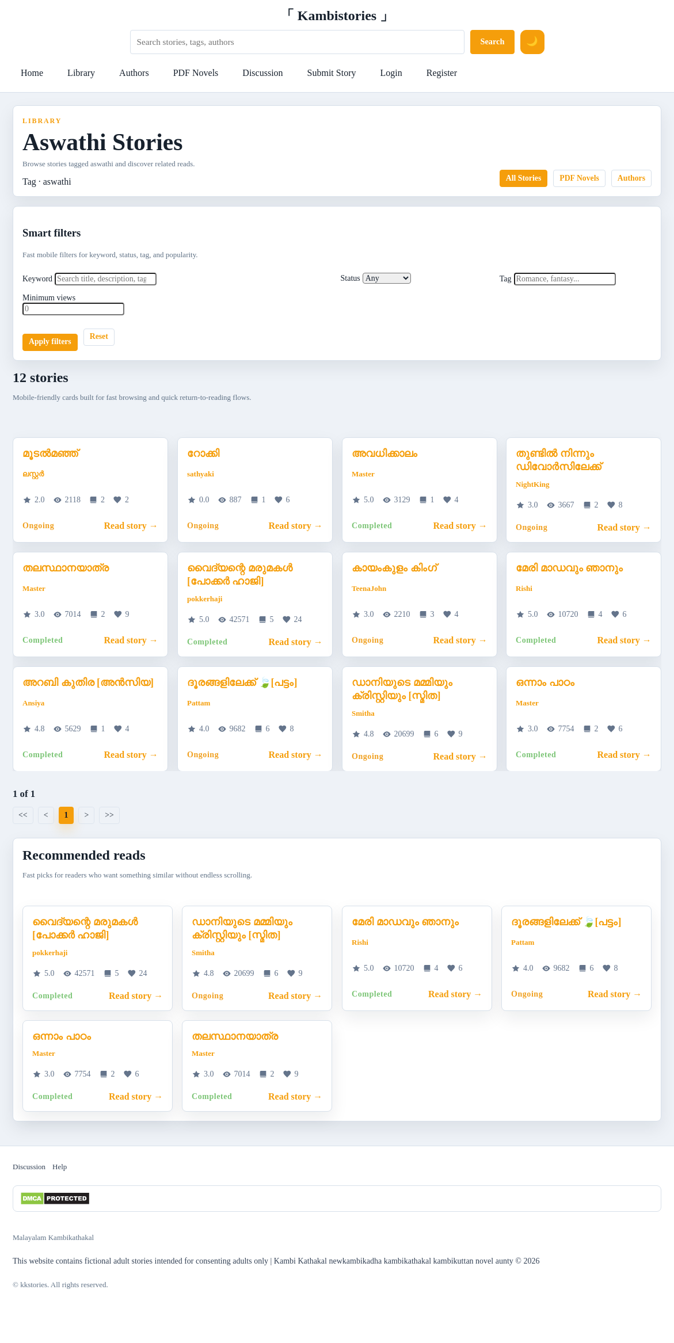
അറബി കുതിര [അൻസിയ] (88, 682)
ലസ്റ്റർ (33, 474)
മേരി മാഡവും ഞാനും (569, 567)
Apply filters (50, 341)
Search (492, 41)
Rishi (524, 588)
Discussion (262, 73)
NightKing (533, 483)
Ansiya (33, 703)
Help (59, 1166)
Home (32, 73)
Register (442, 73)
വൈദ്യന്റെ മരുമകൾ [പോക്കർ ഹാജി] (239, 574)
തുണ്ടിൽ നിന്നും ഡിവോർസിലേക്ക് (558, 460)
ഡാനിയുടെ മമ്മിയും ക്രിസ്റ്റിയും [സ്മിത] (402, 688)
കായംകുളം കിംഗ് (394, 567)
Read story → (131, 526)
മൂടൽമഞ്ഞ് (50, 453)
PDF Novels (196, 73)
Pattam (198, 703)
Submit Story (331, 73)
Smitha (363, 712)
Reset (99, 336)
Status (350, 278)
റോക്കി (203, 453)
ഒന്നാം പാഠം (545, 682)
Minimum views (48, 297)
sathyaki (200, 474)
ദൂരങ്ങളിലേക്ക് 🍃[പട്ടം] (242, 682)
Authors (134, 73)
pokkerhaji (204, 598)
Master (363, 474)
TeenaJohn (369, 588)
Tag (506, 278)
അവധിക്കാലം (384, 453)
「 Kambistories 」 (337, 15)
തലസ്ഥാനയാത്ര (65, 567)
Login (391, 73)
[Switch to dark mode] (532, 42)
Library (81, 73)
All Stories (524, 178)
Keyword (37, 278)
